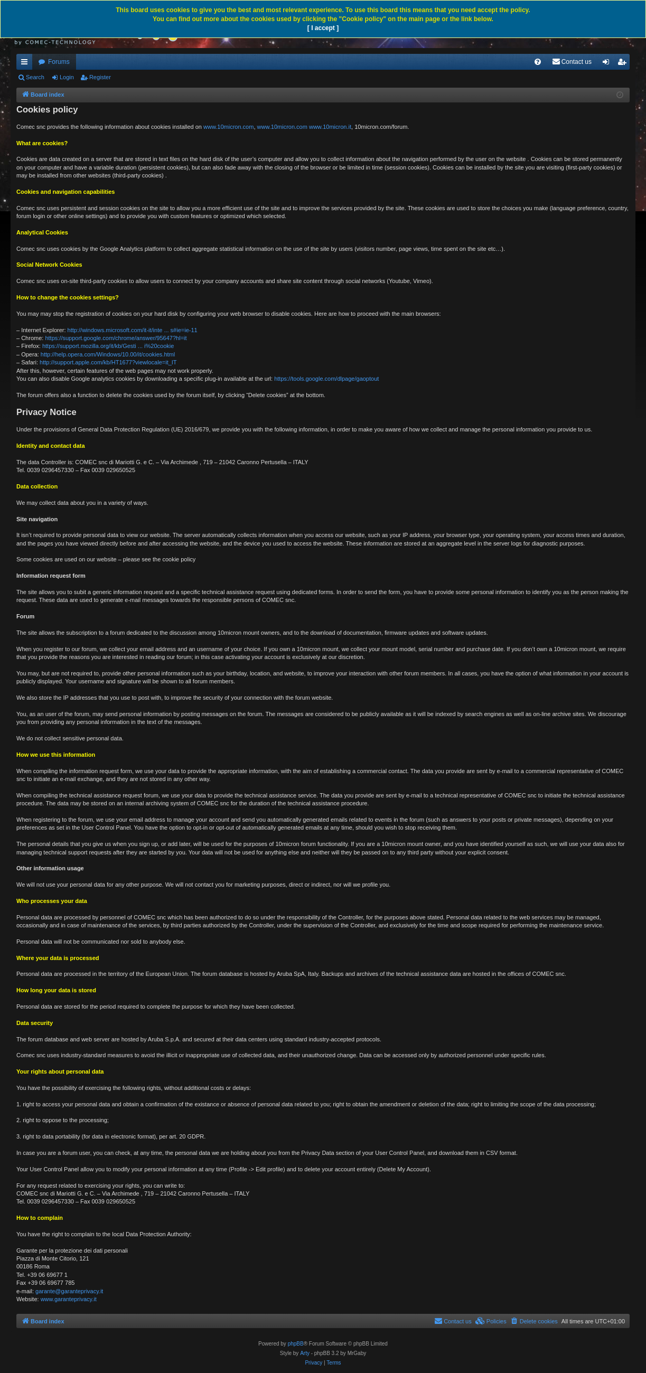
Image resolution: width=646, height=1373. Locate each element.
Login (67, 77)
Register (100, 77)
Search (35, 77)
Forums (59, 61)
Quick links (26, 64)
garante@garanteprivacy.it (69, 1291)
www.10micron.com (228, 127)
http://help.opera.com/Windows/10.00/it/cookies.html (108, 354)
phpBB (296, 1344)
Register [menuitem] (624, 64)
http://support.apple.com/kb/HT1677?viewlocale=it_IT (108, 362)
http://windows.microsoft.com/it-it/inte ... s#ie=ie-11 (133, 330)
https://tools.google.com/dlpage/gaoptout (326, 378)
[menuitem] (538, 62)
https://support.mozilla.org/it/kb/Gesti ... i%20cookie (108, 346)
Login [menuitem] (608, 64)
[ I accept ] (323, 28)
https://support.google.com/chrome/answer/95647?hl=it (115, 338)
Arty (305, 1353)
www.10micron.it (330, 127)
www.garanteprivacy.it (69, 1299)
